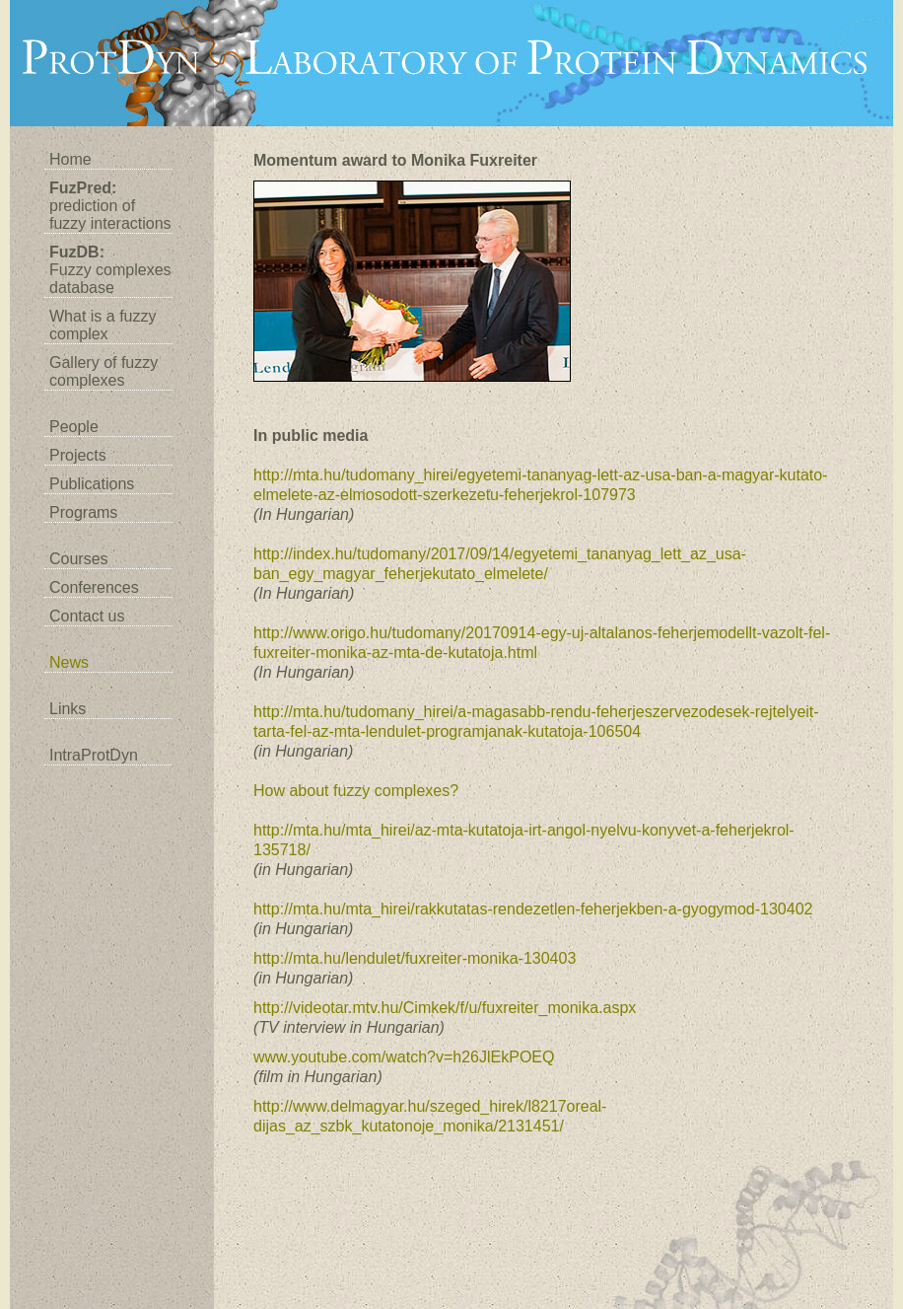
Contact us (86, 616)
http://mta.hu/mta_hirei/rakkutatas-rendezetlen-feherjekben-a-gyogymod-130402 (532, 909)
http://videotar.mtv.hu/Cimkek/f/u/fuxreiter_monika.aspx (444, 1007)
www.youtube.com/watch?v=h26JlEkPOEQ (403, 1057)
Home (70, 159)
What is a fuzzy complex (102, 325)
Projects (77, 455)
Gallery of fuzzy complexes (103, 371)
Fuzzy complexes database (110, 270)
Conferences (94, 587)
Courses (78, 558)
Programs (83, 512)
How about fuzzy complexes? (355, 790)
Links (67, 708)
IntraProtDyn (93, 755)
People (74, 426)
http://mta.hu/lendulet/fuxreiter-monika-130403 (414, 958)
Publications (91, 483)
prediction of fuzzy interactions (110, 206)
